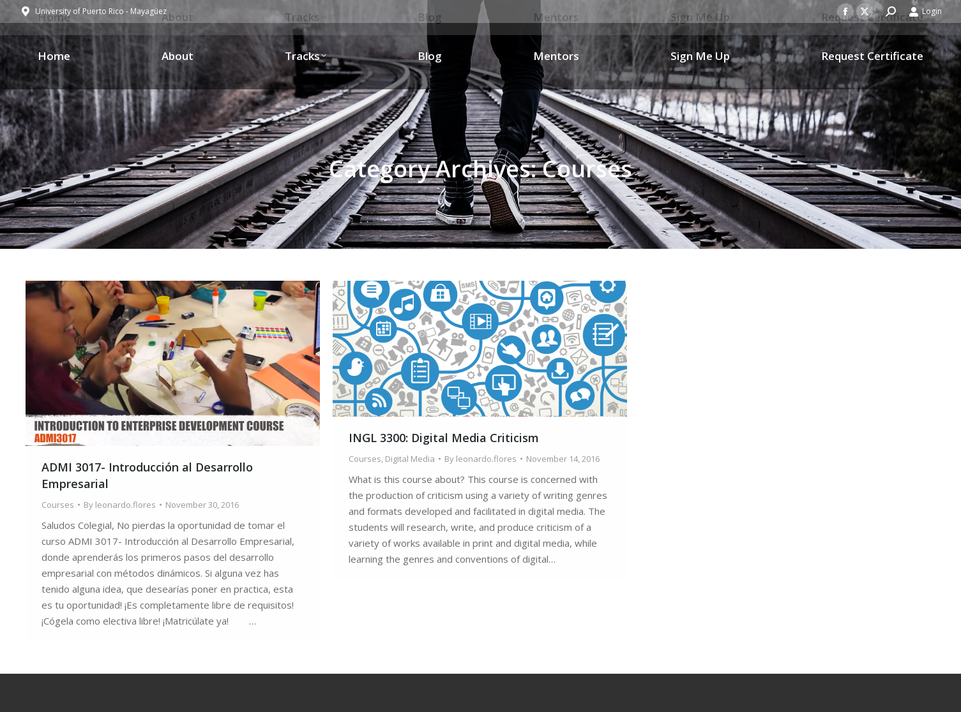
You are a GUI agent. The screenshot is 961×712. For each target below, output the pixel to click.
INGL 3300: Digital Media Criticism (444, 437)
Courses (58, 504)
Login (925, 11)
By (120, 504)
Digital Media (410, 458)
